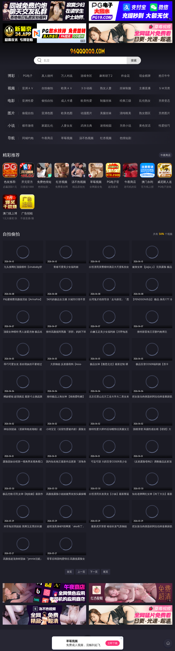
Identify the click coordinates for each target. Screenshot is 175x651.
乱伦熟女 (145, 101)
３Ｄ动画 (86, 88)
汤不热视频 (86, 138)
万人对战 (66, 76)
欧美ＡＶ (66, 88)
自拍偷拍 (47, 88)
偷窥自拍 (28, 113)
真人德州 (47, 76)
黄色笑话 (145, 125)
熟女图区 (145, 113)
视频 (11, 88)
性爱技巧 (164, 125)
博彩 (11, 75)
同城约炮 (28, 138)
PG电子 (27, 76)
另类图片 (164, 113)
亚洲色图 (47, 113)
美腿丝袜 (105, 113)
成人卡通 (66, 101)
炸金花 (125, 76)
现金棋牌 (145, 76)
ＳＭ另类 (164, 88)
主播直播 (145, 88)
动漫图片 (86, 113)
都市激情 (28, 125)
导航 (11, 138)
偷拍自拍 (47, 101)
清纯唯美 (125, 113)
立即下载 (113, 643)
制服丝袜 (105, 101)
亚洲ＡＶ (28, 88)
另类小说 (125, 125)
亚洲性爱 (28, 101)
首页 (69, 571)
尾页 (105, 571)
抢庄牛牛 (164, 76)
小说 (11, 125)
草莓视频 (66, 138)
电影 (11, 100)
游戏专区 (86, 76)
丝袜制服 (125, 88)
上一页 (81, 571)
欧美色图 (66, 113)
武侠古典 (86, 125)
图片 (11, 113)
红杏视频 (105, 138)
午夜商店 (47, 138)
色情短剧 (125, 138)
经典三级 (125, 101)
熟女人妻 (105, 88)
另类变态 (164, 101)
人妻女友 (66, 125)
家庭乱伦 (47, 125)
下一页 (94, 571)
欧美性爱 (86, 101)
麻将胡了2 (105, 76)
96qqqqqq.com (87, 51)
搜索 (134, 60)
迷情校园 (105, 125)
